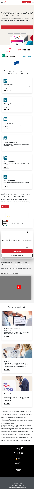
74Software (24, 487)
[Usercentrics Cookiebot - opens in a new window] (27, 232)
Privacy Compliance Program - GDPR (18, 485)
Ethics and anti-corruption (18, 483)
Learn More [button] (5, 206)
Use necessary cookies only (16, 255)
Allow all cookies (17, 251)
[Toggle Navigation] (32, 2)
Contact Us (26, 2)
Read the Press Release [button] (17, 27)
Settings (28, 247)
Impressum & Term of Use (18, 478)
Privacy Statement (18, 481)
